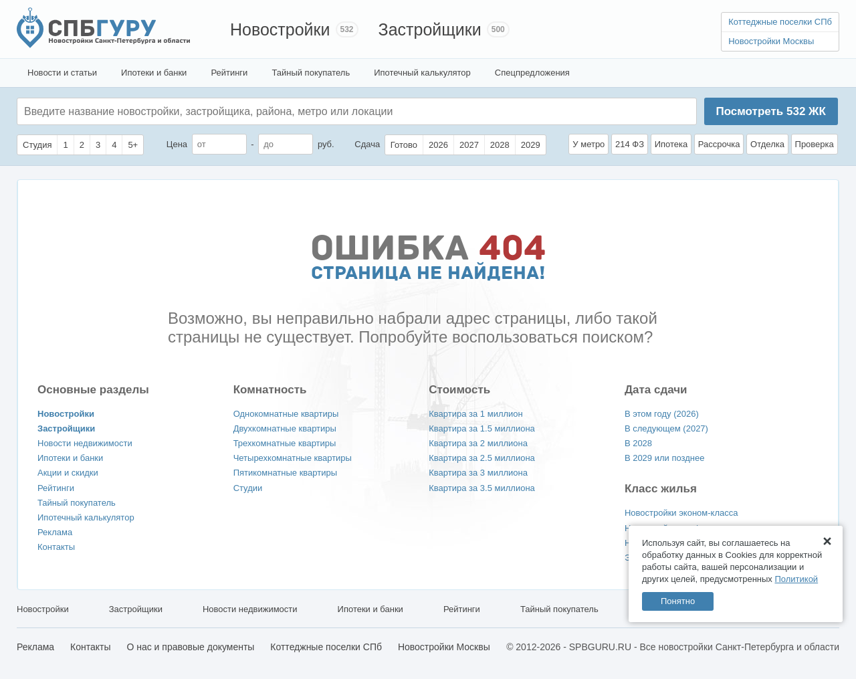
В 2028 (638, 443)
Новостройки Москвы (771, 41)
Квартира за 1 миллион (475, 414)
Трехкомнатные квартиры (284, 443)
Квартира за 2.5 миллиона (482, 458)
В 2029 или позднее (665, 458)
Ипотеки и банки (154, 73)
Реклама (54, 532)
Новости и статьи (62, 73)
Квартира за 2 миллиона (478, 443)
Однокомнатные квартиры (286, 414)
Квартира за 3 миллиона (478, 473)
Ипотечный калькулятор (422, 73)
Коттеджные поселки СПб (780, 22)
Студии (248, 488)
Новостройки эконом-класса (681, 513)
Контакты (56, 547)
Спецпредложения (532, 73)
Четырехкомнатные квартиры (292, 458)
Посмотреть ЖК (770, 111)
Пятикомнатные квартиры (285, 473)
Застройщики (430, 29)
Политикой (796, 579)
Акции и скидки (67, 473)
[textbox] (224, 111)
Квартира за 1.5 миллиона (482, 428)
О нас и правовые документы (190, 647)
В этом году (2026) (662, 414)
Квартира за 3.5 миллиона (482, 488)
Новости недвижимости (84, 443)
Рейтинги (229, 73)
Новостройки (280, 29)
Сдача (367, 144)
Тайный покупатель (311, 73)
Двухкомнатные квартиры (284, 428)
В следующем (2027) (666, 428)
